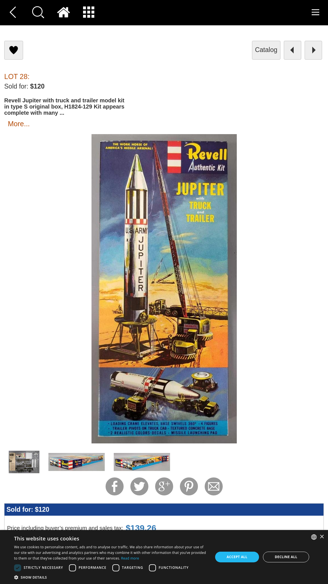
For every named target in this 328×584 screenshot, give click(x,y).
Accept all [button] (237, 556)
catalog (266, 49)
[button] (110, 577)
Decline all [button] (286, 556)
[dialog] (164, 557)
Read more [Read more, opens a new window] (130, 558)
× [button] (322, 537)
